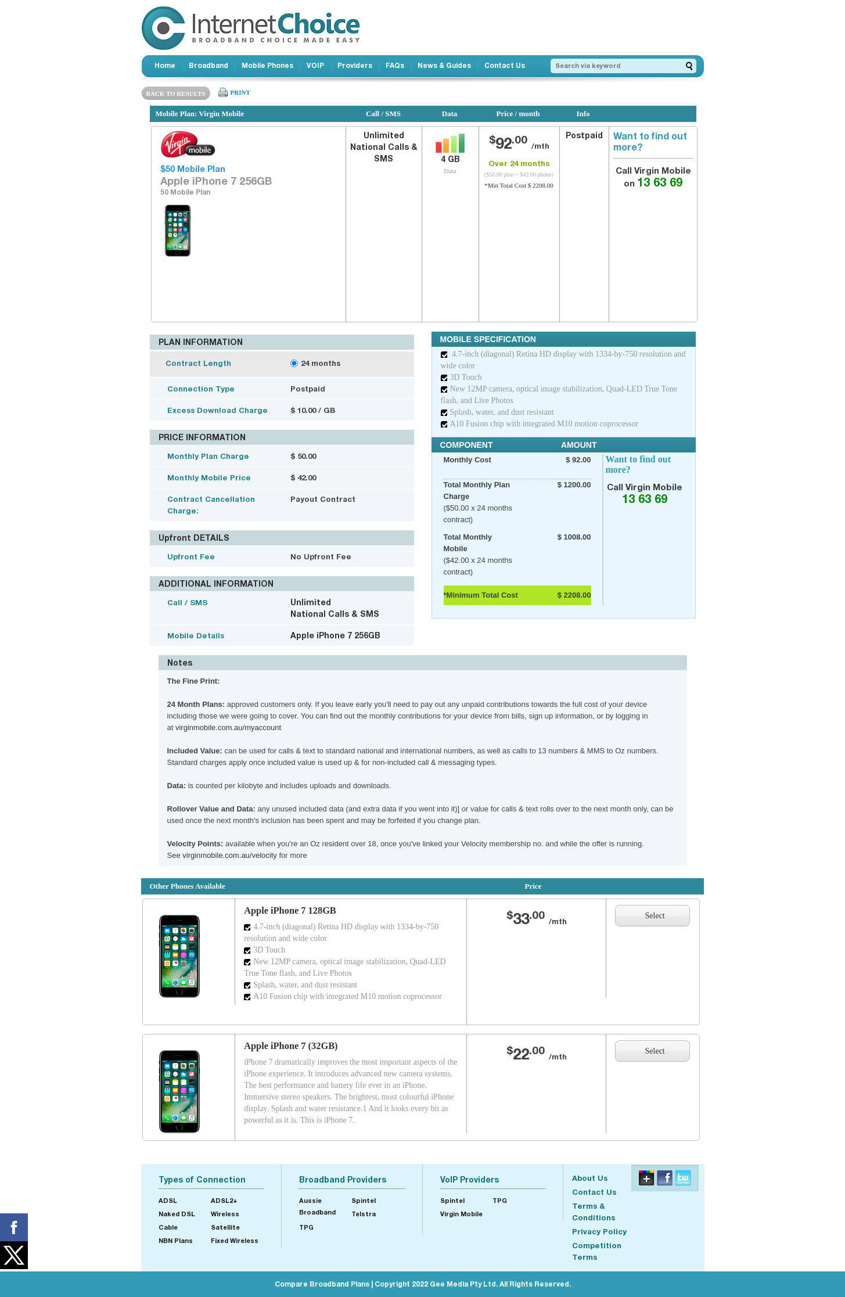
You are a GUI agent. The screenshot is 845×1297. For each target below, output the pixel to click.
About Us (589, 1178)
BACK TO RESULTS (176, 93)
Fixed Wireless (234, 1240)
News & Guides (444, 65)
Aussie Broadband (317, 1206)
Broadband (208, 65)
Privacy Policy (599, 1231)
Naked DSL (177, 1213)
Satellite (225, 1227)
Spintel (363, 1200)
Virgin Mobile (461, 1213)
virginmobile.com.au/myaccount (228, 727)
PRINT (240, 92)
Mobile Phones (267, 65)
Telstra (363, 1213)
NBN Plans (176, 1240)
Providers (354, 65)
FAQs (395, 65)
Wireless (225, 1213)
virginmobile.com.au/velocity (229, 855)
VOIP (315, 65)
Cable (168, 1227)
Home (164, 65)
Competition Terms (596, 1251)
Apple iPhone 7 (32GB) (290, 1045)
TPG (306, 1227)
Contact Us (504, 65)
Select (655, 915)
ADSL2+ (224, 1200)
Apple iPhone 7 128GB (290, 910)
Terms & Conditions (593, 1211)
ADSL (168, 1200)
